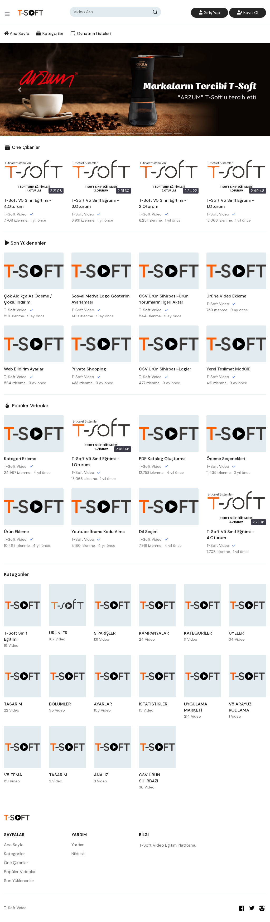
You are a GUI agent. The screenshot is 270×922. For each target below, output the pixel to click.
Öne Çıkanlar (22, 147)
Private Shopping (88, 369)
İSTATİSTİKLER (153, 704)
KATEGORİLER (198, 633)
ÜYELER (236, 633)
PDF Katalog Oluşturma (162, 458)
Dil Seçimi (148, 531)
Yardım (77, 844)
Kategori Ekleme (20, 458)
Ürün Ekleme (16, 531)
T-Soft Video (15, 214)
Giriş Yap (209, 12)
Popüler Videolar (26, 405)
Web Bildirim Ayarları (24, 369)
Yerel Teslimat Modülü (228, 369)
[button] (20, 89)
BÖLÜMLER (60, 704)
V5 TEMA (13, 775)
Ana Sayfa (16, 33)
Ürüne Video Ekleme (226, 296)
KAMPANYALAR (154, 633)
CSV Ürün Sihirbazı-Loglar (165, 369)
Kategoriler (50, 33)
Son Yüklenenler (25, 243)
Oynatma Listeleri (90, 33)
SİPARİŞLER (105, 633)
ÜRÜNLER (58, 633)
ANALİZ (101, 775)
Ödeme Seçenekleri (225, 458)
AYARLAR (103, 704)
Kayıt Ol (247, 12)
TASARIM (13, 704)
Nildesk (78, 853)
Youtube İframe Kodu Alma (98, 531)
